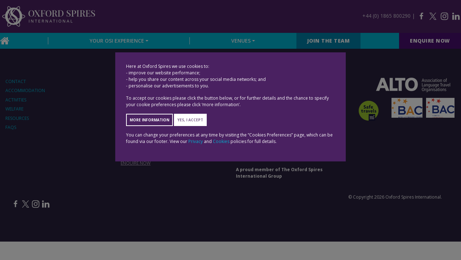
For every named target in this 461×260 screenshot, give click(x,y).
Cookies (221, 141)
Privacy (195, 141)
